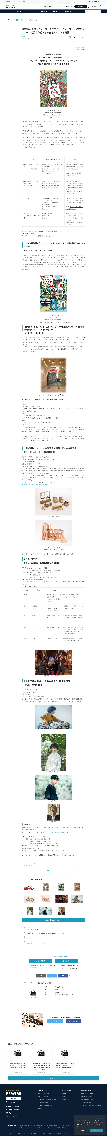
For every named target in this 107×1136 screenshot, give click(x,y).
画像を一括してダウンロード (53, 920)
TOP (11, 20)
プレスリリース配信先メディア (44, 1102)
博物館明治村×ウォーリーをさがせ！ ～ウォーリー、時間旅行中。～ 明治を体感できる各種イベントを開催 (41, 1066)
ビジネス (8, 11)
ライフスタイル (42, 11)
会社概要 (64, 1096)
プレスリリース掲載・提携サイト (45, 1105)
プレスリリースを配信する (47, 6)
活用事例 (40, 1108)
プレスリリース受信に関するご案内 (70, 969)
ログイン (94, 6)
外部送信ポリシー (35, 1133)
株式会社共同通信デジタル (67, 1125)
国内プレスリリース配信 (43, 1093)
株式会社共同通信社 (38, 1125)
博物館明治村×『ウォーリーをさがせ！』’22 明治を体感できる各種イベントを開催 (18, 1065)
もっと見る (53, 1078)
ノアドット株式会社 (49, 1128)
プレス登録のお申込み (86, 1102)
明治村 (23, 20)
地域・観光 (20, 11)
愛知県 (28, 938)
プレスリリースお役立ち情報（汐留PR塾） (47, 1099)
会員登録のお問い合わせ (87, 1093)
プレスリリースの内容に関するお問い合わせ (91, 1105)
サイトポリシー (11, 1133)
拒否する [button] (83, 1130)
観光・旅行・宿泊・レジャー (32, 933)
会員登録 (80, 6)
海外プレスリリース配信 (43, 1096)
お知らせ (64, 1093)
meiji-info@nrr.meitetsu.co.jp (58, 832)
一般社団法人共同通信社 (24, 1125)
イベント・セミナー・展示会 (32, 929)
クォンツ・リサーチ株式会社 (35, 1128)
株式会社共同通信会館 (52, 1125)
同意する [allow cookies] (96, 1130)
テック (30, 11)
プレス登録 (40, 961)
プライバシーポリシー (89, 1119)
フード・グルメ (69, 11)
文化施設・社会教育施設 (51, 933)
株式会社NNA (22, 1128)
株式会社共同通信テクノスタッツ (64, 1128)
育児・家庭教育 (42, 933)
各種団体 (16, 20)
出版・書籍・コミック (61, 933)
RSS (66, 1133)
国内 (79, 2)
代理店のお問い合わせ (86, 1096)
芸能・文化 (56, 11)
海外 (94, 2)
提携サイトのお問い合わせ (87, 1099)
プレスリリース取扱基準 (48, 1133)
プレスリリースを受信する (64, 6)
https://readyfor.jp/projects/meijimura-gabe (35, 484)
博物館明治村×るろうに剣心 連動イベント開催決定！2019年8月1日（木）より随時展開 (65, 1065)
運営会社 (59, 1133)
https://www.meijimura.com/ (64, 995)
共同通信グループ (66, 1099)
